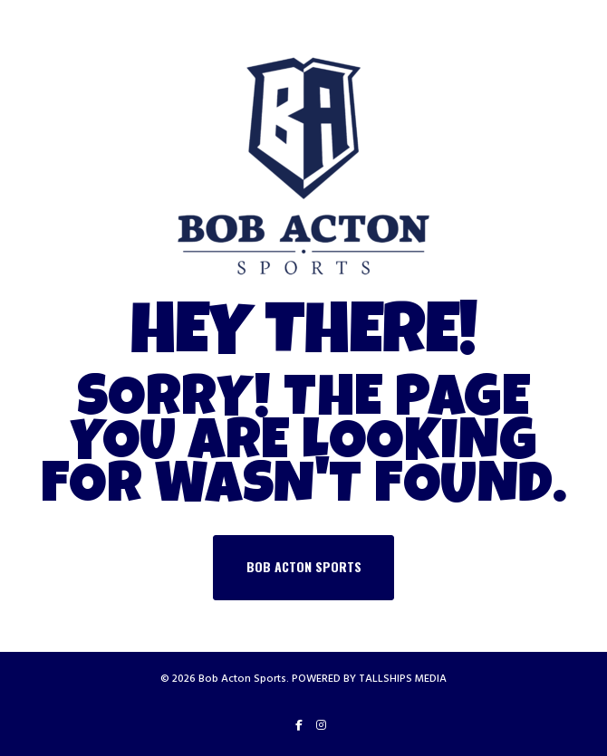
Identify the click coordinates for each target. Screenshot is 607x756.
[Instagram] (321, 725)
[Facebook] (299, 725)
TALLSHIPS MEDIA (403, 678)
